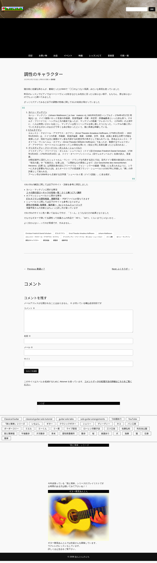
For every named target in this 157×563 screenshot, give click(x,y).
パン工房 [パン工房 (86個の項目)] (132, 423)
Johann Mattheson (105, 233)
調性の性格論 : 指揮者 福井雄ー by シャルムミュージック (54, 204)
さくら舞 (109, 237)
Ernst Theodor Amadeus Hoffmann (81, 233)
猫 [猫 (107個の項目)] (137, 433)
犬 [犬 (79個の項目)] (117, 433)
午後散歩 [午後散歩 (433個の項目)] (25, 433)
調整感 (55, 240)
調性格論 (46, 240)
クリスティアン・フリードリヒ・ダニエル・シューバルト (55, 147)
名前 (27, 336)
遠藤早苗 (65, 240)
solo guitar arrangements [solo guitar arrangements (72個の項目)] (92, 418)
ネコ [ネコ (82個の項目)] (119, 423)
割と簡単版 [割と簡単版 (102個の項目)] (9, 433)
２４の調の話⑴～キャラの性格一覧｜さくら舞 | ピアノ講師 (53, 192)
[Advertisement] (78, 34)
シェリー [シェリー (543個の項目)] (87, 423)
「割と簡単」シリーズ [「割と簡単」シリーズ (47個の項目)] (14, 423)
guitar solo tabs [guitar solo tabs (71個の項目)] (66, 418)
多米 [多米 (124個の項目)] (53, 433)
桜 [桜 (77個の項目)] (93, 433)
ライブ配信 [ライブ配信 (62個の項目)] (71, 428)
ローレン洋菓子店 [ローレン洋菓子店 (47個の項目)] (91, 428)
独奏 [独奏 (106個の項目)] (127, 433)
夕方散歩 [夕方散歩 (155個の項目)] (40, 433)
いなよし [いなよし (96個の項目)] (36, 423)
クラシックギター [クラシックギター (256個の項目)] (68, 423)
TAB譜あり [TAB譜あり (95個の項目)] (117, 418)
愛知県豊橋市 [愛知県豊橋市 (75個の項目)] (68, 433)
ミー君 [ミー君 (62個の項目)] (56, 428)
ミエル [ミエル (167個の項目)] (29, 428)
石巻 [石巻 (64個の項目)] (146, 433)
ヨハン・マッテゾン (37, 112)
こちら (59, 548)
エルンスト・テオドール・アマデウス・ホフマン (42, 237)
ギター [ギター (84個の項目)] (50, 423)
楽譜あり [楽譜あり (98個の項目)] (105, 433)
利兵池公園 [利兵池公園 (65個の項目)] (142, 428)
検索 (152, 9)
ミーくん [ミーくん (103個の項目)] (42, 428)
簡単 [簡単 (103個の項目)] (6, 438)
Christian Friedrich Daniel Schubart (38, 233)
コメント (29, 308)
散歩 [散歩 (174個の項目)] (83, 433)
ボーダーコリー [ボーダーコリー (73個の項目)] (11, 428)
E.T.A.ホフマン (35, 130)
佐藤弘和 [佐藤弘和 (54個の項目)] (126, 428)
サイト (27, 359)
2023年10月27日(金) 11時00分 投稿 (36, 79)
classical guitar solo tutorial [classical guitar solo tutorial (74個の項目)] (39, 418)
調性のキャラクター (32, 240)
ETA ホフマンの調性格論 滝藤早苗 (42, 198)
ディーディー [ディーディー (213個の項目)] (104, 423)
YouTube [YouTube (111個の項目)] (132, 418)
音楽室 (53, 79)
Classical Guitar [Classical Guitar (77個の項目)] (11, 418)
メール (28, 347)
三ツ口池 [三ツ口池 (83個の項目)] (111, 428)
